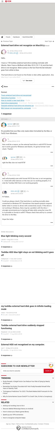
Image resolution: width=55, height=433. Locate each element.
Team (13, 424)
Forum (8, 37)
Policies (46, 424)
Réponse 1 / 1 (6, 119)
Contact (41, 424)
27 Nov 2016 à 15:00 (14, 175)
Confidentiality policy (31, 424)
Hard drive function (8, 98)
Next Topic (48, 41)
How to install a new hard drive (12, 100)
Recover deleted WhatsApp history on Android (18, 409)
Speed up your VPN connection (13, 415)
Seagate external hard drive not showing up (17, 106)
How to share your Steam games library (16, 412)
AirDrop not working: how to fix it (13, 406)
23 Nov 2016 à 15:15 (14, 141)
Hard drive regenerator (9, 103)
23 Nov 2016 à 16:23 (17, 159)
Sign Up (8, 424)
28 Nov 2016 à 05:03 (26, 53)
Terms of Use (20, 424)
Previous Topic (8, 41)
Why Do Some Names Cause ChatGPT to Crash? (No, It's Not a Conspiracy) (27, 396)
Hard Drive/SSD (27, 37)
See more (28, 80)
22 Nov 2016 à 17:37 (13, 126)
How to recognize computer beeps (14, 418)
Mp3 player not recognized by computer (16, 108)
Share (6, 86)
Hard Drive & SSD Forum (44, 106)
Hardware (16, 37)
